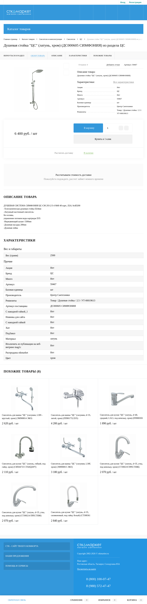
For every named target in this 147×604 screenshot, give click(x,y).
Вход (122, 2)
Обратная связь (15, 600)
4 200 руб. (73, 425)
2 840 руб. (73, 522)
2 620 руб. (24, 425)
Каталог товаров (73, 29)
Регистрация (135, 2)
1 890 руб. (122, 425)
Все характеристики (123, 82)
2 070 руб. (122, 474)
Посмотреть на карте (86, 569)
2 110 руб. (24, 474)
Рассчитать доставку (64, 153)
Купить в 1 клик (103, 139)
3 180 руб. (73, 474)
